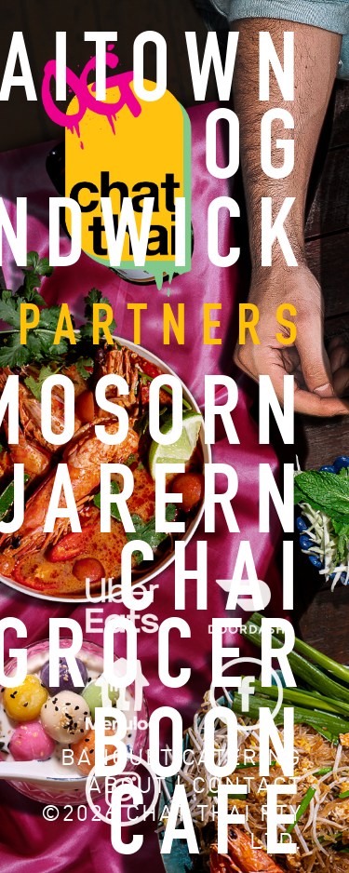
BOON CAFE (201, 786)
